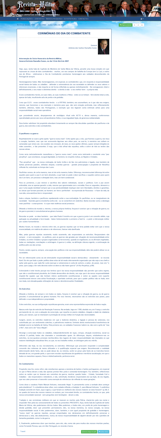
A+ (142, 25)
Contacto (83, 19)
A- (134, 25)
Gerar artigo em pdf (89, 432)
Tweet (22, 431)
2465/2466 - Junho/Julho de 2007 (51, 25)
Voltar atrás (103, 432)
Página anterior (125, 25)
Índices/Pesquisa (54, 19)
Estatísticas (70, 19)
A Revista (40, 19)
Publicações (27, 19)
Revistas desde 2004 (26, 25)
